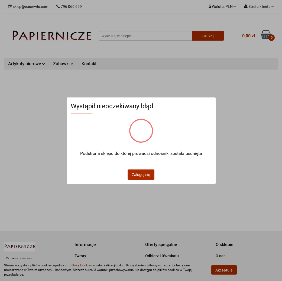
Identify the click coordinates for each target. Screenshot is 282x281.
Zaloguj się (141, 174)
